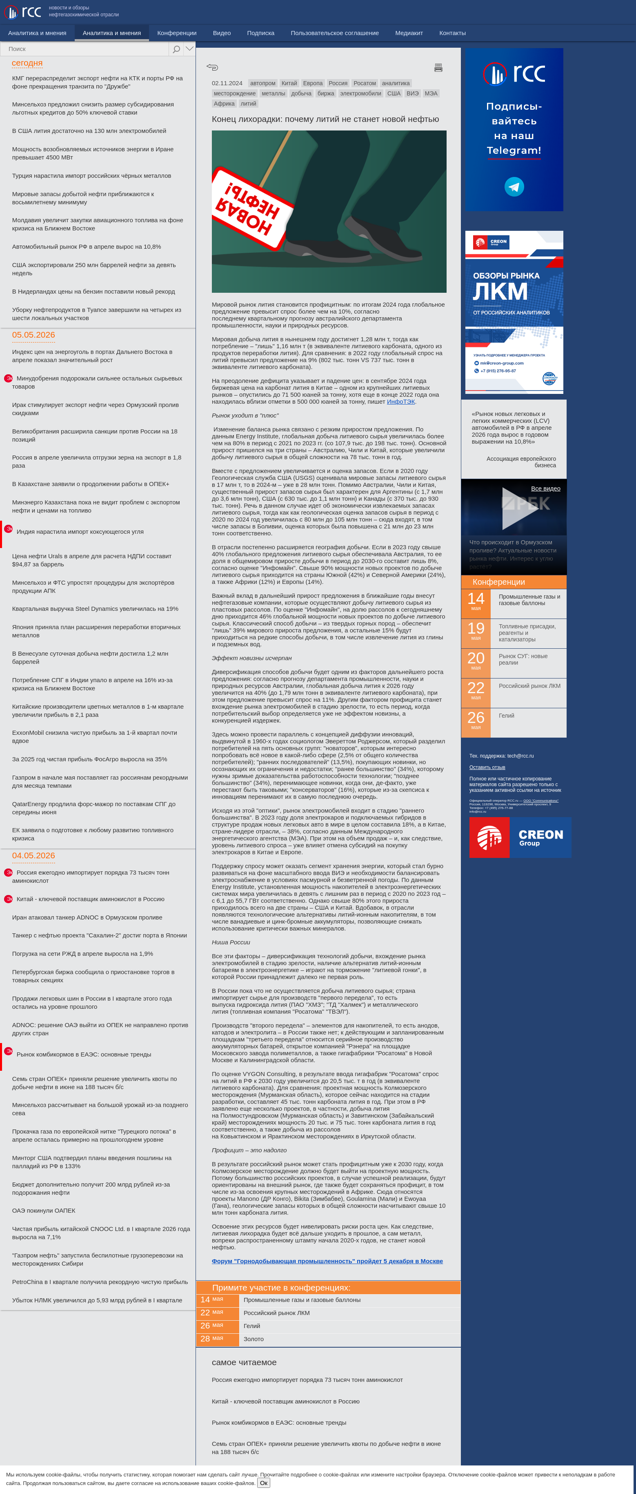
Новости (20, 32)
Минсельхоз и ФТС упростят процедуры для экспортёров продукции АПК (93, 586)
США (393, 93)
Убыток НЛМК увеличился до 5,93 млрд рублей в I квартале (97, 1300)
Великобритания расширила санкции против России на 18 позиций (95, 435)
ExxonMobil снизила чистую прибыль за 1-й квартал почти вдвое (94, 736)
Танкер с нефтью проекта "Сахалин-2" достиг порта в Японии (99, 935)
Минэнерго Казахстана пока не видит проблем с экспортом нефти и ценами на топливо (96, 506)
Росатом (365, 83)
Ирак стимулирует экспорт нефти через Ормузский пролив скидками (95, 408)
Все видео (545, 488)
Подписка (226, 32)
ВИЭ (412, 93)
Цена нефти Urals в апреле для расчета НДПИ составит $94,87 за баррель (92, 560)
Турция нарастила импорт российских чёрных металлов (91, 175)
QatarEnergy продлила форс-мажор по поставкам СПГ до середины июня (94, 808)
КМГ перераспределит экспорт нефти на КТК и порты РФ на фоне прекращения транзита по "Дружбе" (97, 82)
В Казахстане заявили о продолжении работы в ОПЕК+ (90, 483)
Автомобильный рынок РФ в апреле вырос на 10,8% (86, 246)
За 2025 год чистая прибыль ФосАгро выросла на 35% (89, 759)
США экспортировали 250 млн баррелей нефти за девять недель (94, 268)
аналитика (396, 83)
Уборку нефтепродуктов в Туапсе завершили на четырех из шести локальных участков (96, 313)
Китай (289, 83)
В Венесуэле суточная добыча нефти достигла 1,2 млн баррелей (90, 657)
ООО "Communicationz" (540, 800)
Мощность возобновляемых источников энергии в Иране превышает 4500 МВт (93, 153)
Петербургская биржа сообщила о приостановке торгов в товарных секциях (93, 975)
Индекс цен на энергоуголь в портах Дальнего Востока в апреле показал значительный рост (92, 355)
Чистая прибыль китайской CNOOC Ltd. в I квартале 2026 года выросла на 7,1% (101, 1232)
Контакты (614, 12)
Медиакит (571, 12)
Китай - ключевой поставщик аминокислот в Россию (91, 898)
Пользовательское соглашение (497, 12)
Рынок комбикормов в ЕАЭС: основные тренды (84, 1054)
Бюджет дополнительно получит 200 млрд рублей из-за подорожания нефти (91, 1188)
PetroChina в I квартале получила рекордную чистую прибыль (100, 1281)
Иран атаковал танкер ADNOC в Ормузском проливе (87, 917)
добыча (301, 93)
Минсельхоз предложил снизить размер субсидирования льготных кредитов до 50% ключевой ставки (93, 108)
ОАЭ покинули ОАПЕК (44, 1210)
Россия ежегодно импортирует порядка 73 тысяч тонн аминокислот (90, 876)
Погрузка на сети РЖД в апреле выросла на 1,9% (82, 953)
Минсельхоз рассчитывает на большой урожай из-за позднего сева (100, 1108)
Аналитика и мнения (77, 32)
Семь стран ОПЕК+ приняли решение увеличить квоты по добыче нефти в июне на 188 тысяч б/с (94, 1082)
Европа (313, 83)
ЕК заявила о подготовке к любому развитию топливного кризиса (92, 834)
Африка (224, 103)
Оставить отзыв (487, 767)
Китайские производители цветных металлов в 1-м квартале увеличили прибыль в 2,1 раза (98, 710)
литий (248, 103)
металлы (273, 93)
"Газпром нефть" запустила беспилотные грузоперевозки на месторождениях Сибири (97, 1259)
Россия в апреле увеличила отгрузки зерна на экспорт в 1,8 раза (97, 461)
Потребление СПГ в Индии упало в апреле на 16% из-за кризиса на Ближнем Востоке (92, 684)
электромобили (360, 93)
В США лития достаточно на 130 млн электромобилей (89, 130)
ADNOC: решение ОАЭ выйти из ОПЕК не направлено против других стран (100, 1029)
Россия (338, 83)
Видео (187, 32)
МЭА (431, 93)
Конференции (142, 32)
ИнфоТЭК (401, 401)
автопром (263, 83)
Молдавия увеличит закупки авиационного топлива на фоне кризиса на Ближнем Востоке (97, 224)
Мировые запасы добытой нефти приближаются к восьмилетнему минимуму (83, 198)
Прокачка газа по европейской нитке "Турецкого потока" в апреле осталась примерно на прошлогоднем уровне (94, 1135)
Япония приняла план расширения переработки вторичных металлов (96, 631)
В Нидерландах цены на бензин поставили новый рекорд (93, 291)
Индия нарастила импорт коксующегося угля (80, 531)
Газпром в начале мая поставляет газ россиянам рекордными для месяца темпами (100, 781)
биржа (326, 93)
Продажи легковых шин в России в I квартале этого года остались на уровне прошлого (92, 1002)
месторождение (235, 93)
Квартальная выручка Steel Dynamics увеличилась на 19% (95, 608)
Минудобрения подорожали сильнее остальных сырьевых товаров (97, 382)
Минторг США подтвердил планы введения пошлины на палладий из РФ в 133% (92, 1161)
